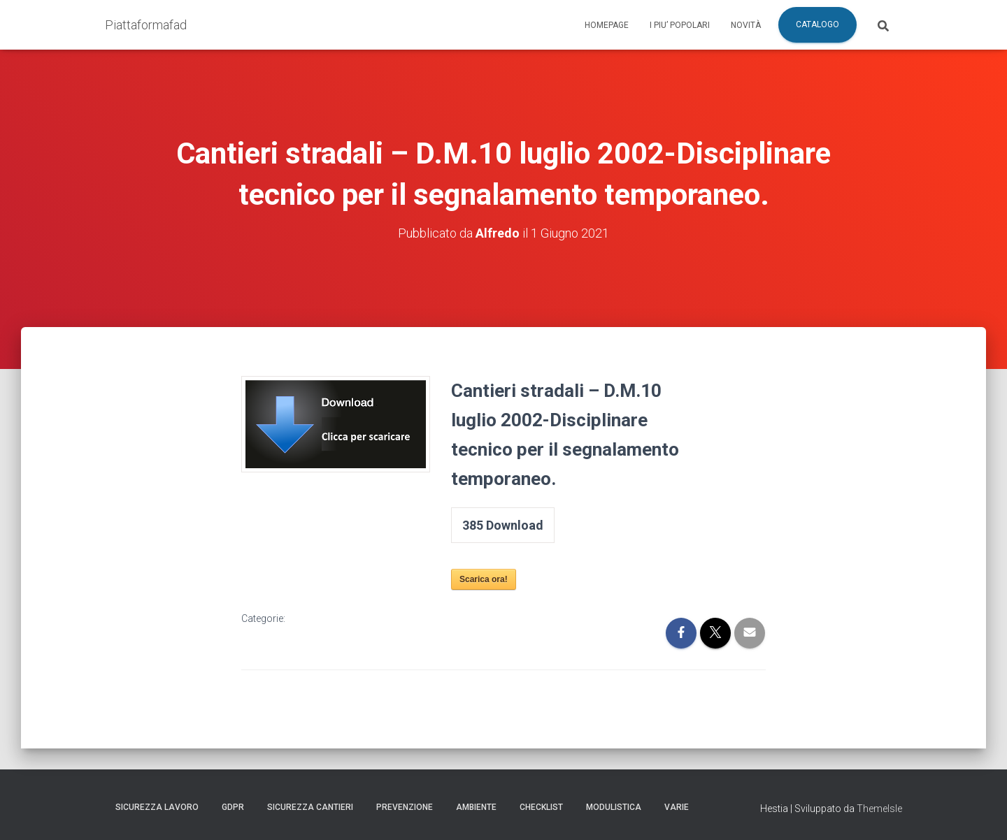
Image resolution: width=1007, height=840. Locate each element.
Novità (746, 25)
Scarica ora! (483, 579)
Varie (676, 807)
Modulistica (613, 807)
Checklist (541, 807)
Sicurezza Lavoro (157, 807)
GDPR (233, 807)
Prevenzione (404, 807)
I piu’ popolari (680, 25)
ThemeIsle (879, 808)
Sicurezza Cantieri (310, 807)
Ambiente (476, 807)
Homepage (607, 25)
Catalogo (817, 24)
